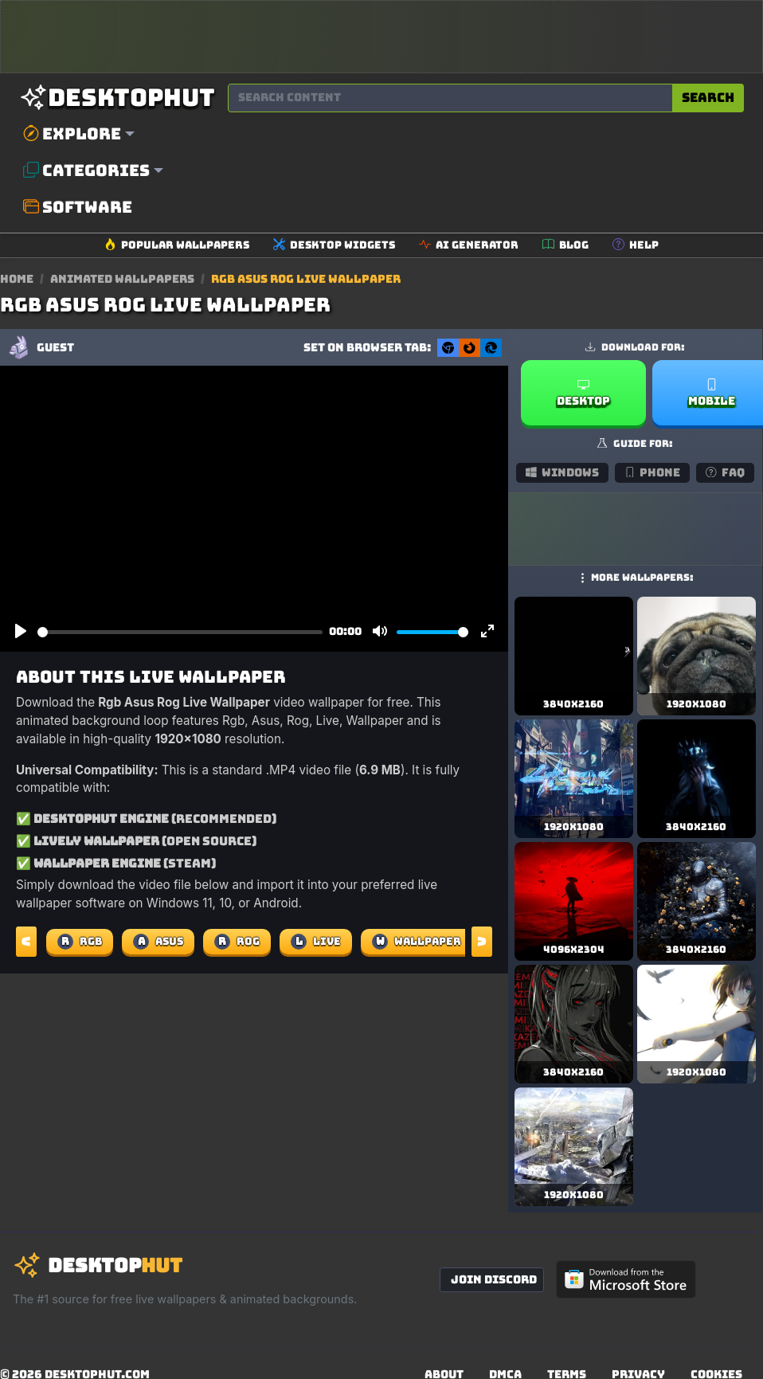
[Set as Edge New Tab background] (491, 348)
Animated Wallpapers (123, 279)
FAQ (725, 472)
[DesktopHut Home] (117, 98)
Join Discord (494, 1279)
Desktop (583, 393)
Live (316, 942)
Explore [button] (72, 133)
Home (16, 279)
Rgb (79, 942)
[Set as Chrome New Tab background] (448, 348)
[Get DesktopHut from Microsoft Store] (626, 1279)
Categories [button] (86, 170)
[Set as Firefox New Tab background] (469, 348)
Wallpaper (416, 942)
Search (708, 97)
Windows (562, 472)
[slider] (180, 632)
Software (77, 207)
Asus (158, 942)
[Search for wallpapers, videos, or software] (450, 98)
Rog (237, 942)
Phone (652, 472)
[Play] (20, 632)
